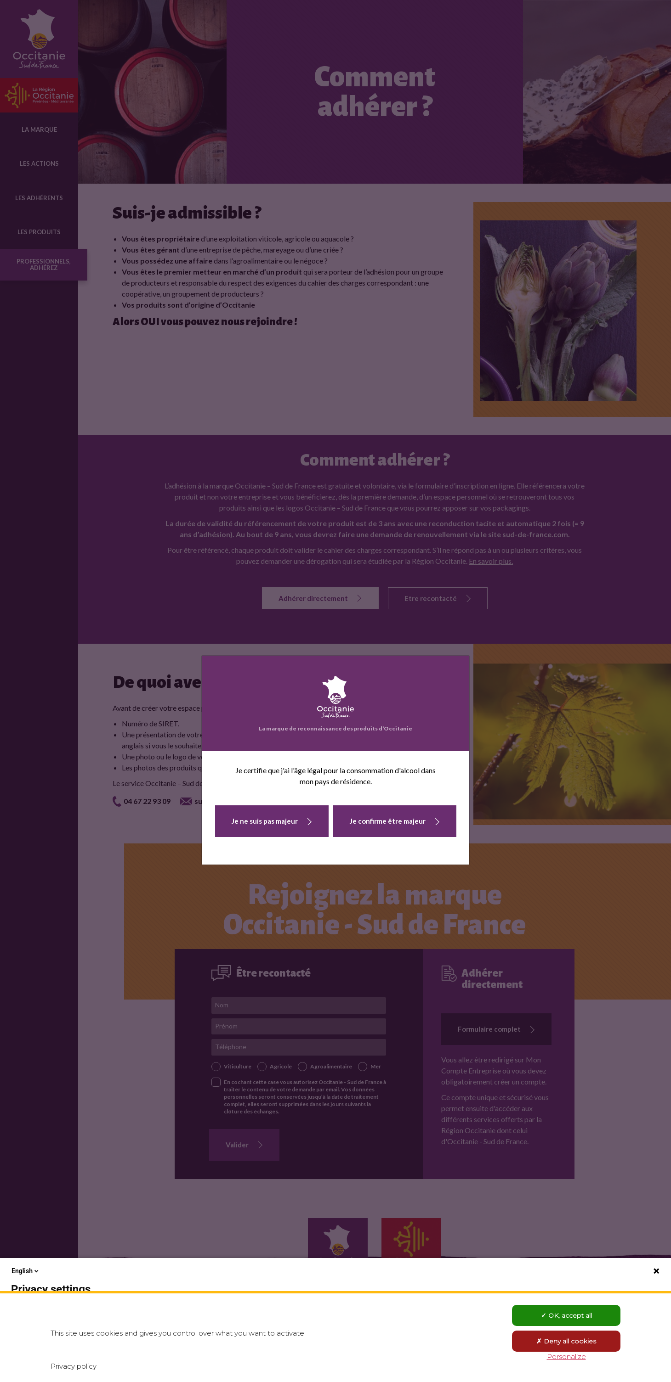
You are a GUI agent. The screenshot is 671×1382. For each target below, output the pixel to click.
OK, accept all (566, 1315)
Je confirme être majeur (388, 821)
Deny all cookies (566, 1341)
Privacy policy (74, 1366)
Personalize (566, 1356)
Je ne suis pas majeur (265, 821)
